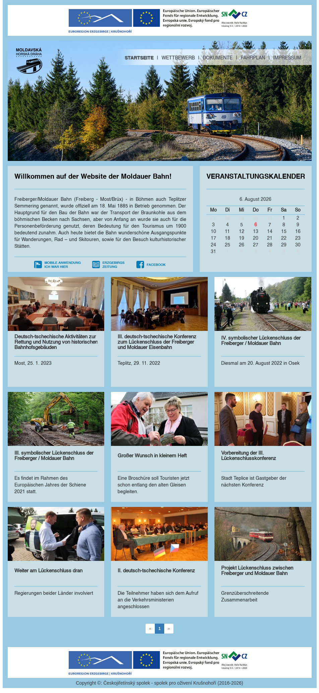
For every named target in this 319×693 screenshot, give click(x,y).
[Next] (169, 629)
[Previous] (150, 629)
